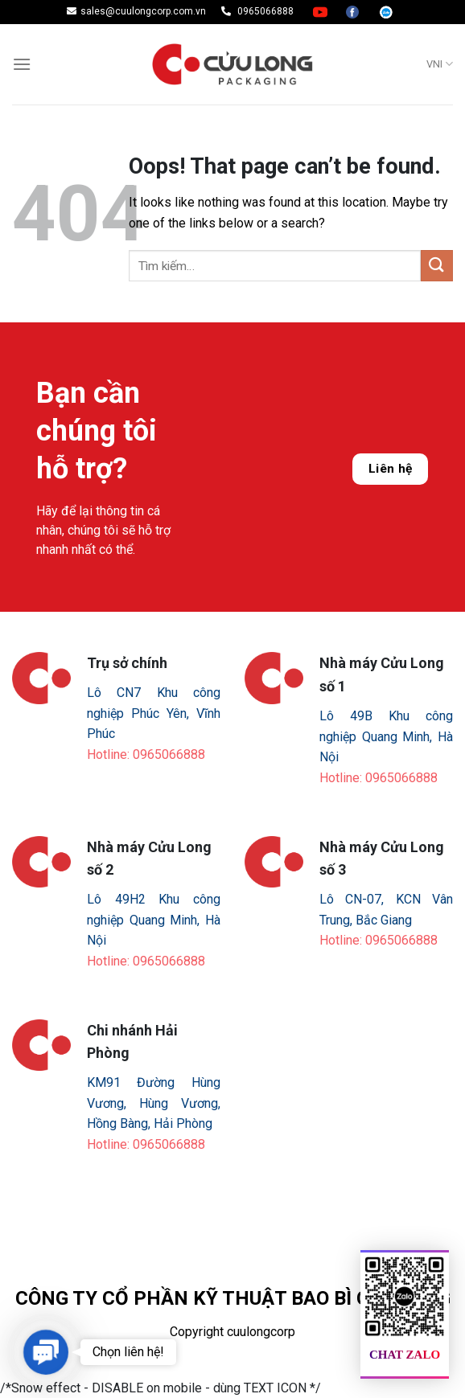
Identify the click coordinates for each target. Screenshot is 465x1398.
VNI (439, 64)
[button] (45, 1352)
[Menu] (21, 64)
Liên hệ (390, 468)
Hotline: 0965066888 (146, 754)
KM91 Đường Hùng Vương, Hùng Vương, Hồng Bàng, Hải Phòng (153, 1103)
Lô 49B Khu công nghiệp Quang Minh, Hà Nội (386, 736)
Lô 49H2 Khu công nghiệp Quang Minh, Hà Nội (153, 920)
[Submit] (437, 265)
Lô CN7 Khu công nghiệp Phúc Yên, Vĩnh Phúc (153, 713)
